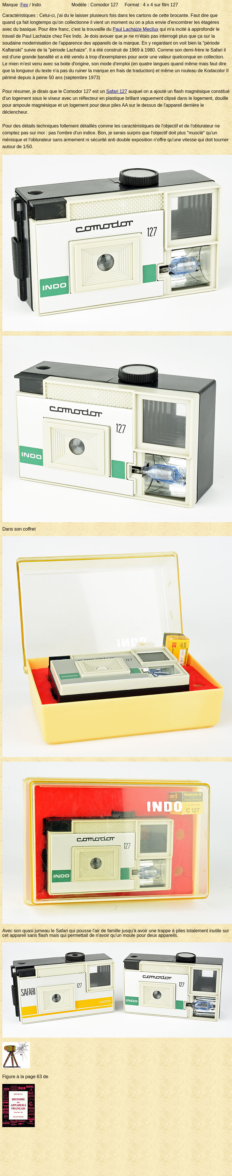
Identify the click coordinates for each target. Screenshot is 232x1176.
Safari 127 (116, 91)
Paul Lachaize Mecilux (135, 29)
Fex (24, 4)
